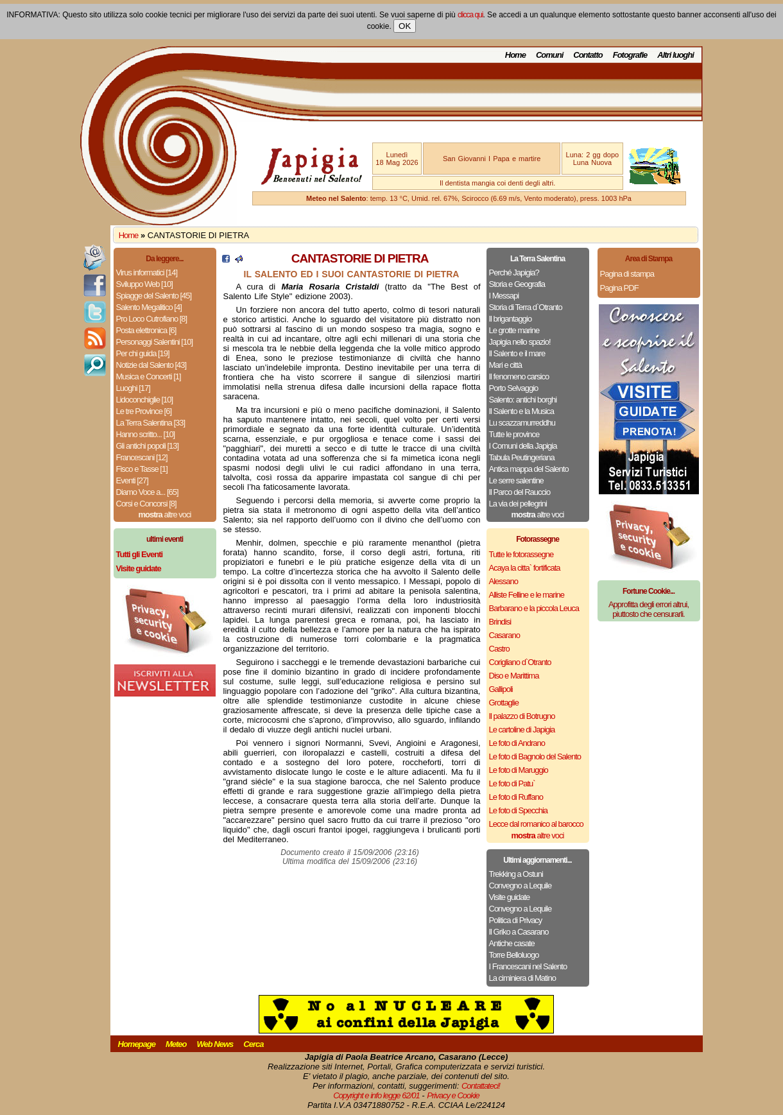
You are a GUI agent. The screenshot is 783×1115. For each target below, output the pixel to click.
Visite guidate (509, 897)
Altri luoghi (675, 55)
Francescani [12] (142, 457)
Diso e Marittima (514, 675)
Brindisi (500, 622)
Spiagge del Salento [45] (154, 295)
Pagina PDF (619, 288)
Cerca (253, 1044)
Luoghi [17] (133, 388)
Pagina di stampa (627, 274)
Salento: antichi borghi (523, 399)
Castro (499, 648)
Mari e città (505, 365)
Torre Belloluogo (514, 955)
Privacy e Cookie (453, 1095)
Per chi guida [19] (142, 353)
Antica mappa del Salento (529, 469)
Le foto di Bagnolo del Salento (535, 756)
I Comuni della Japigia (523, 446)
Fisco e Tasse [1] (142, 469)
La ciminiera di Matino (522, 978)
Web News (215, 1044)
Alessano (503, 581)
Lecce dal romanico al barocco (536, 824)
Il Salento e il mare (517, 353)
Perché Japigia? (514, 272)
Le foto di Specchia (518, 810)
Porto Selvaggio (513, 388)
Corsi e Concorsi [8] (146, 503)
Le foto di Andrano (517, 743)
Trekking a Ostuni (516, 874)
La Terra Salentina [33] (150, 423)
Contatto (587, 55)
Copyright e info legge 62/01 (376, 1095)
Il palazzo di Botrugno (522, 716)
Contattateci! (480, 1086)
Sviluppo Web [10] (144, 284)
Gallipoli (501, 689)
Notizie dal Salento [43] (151, 365)
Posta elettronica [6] (146, 330)
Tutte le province (514, 434)
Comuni (549, 55)
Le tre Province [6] (144, 411)
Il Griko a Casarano (519, 932)
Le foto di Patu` (512, 783)
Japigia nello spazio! (520, 342)
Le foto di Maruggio (518, 770)
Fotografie (630, 55)
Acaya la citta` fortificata (524, 568)
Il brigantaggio (510, 319)
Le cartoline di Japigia (522, 729)
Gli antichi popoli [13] (147, 446)
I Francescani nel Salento (528, 966)
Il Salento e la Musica (522, 411)
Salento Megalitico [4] (149, 307)
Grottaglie (504, 702)
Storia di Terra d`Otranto (525, 307)
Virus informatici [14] (147, 272)
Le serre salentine (516, 480)
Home (515, 55)
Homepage (136, 1044)
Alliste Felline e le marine (527, 595)
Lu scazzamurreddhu (522, 423)
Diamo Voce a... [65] (147, 492)
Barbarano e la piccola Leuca (534, 608)
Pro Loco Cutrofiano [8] (151, 319)
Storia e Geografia (517, 284)
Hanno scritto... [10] (145, 434)
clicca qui (470, 14)
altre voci (165, 514)
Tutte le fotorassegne (521, 554)
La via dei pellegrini (518, 503)
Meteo (176, 1044)
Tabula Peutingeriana (522, 457)
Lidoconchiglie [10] (144, 399)
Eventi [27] (132, 480)
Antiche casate (512, 943)
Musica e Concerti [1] (148, 376)
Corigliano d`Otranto (520, 662)
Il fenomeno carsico (519, 376)
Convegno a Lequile (520, 885)
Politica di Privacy (515, 920)
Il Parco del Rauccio (520, 492)
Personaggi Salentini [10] (154, 342)
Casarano (504, 635)
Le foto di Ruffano (516, 797)
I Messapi (504, 295)
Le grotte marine (514, 330)
